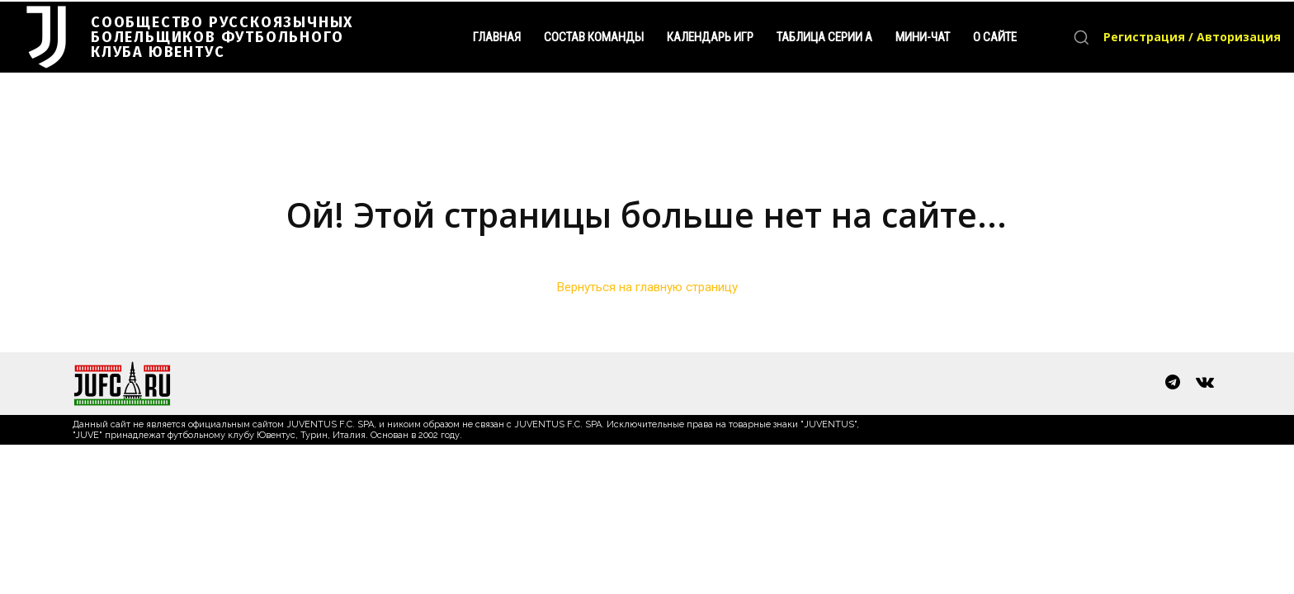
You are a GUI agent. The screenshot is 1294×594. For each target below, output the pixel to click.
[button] (1081, 37)
